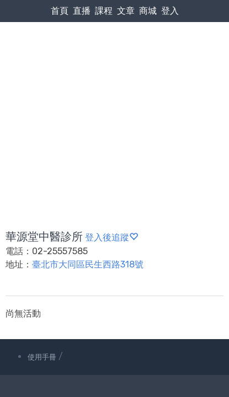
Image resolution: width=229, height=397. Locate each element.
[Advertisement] (114, 99)
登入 (170, 11)
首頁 (59, 11)
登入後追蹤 (111, 237)
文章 (126, 11)
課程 (104, 11)
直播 (81, 11)
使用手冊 (42, 357)
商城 (148, 11)
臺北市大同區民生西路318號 (87, 264)
